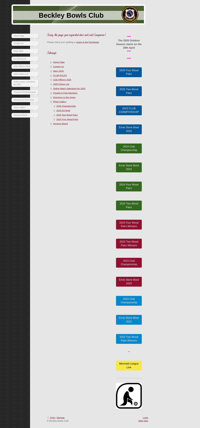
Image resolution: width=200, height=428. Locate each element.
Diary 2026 (58, 71)
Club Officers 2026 (62, 79)
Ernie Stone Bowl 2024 (129, 167)
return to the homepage (87, 42)
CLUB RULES (60, 75)
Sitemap (60, 417)
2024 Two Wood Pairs (129, 205)
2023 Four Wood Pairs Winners (129, 224)
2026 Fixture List (61, 84)
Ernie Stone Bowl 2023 (129, 281)
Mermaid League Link (129, 365)
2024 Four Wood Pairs (129, 186)
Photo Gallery (59, 101)
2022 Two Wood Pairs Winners (129, 339)
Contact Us (58, 66)
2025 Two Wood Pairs (67, 115)
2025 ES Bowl (63, 110)
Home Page (59, 62)
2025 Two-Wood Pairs (129, 91)
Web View (143, 421)
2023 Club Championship (129, 262)
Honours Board (60, 123)
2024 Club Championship (129, 148)
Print (51, 417)
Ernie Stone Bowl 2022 (129, 319)
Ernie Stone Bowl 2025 (129, 129)
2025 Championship (66, 106)
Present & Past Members (65, 93)
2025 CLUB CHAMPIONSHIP (129, 110)
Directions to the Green (64, 97)
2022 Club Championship (129, 300)
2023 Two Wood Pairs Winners (129, 243)
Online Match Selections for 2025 (69, 88)
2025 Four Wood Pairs (67, 119)
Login (145, 417)
